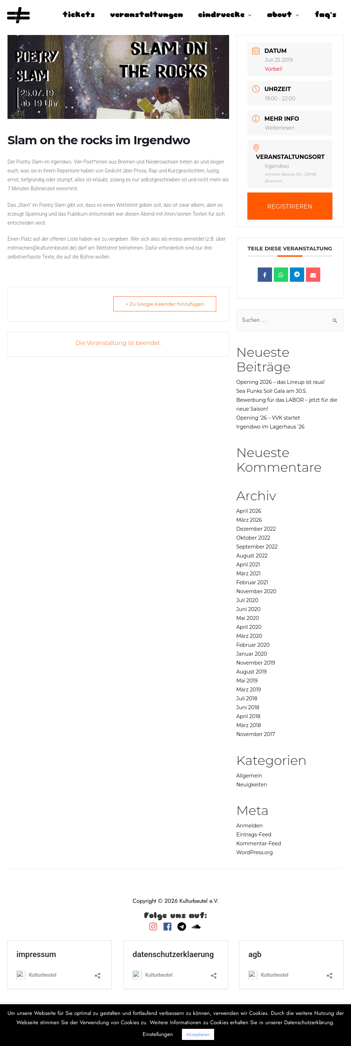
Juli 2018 (246, 698)
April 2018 (248, 716)
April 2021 (248, 564)
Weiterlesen (280, 128)
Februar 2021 (252, 582)
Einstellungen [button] (158, 1034)
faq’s (325, 15)
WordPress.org (254, 852)
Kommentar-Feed (258, 843)
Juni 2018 (247, 707)
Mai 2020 (247, 618)
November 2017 (255, 734)
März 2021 (248, 573)
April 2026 (248, 511)
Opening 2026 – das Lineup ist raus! (280, 382)
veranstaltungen (146, 15)
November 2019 (255, 663)
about (279, 15)
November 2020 (256, 591)
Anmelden (249, 825)
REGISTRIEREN (290, 206)
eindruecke (221, 15)
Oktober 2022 (253, 538)
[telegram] (183, 926)
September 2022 (257, 547)
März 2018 (248, 725)
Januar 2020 (251, 654)
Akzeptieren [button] (198, 1034)
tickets (79, 15)
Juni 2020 (248, 609)
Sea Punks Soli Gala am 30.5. (271, 391)
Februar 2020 (253, 645)
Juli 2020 (247, 600)
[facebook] (169, 926)
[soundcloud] (197, 926)
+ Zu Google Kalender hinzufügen (164, 304)
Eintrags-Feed (253, 834)
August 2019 (251, 672)
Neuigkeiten (251, 784)
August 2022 (252, 555)
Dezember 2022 (256, 529)
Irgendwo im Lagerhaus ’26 (270, 427)
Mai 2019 (247, 680)
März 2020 (249, 636)
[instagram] (155, 926)
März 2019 (248, 689)
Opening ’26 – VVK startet (268, 418)
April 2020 (249, 627)
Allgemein (249, 775)
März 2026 (249, 520)
